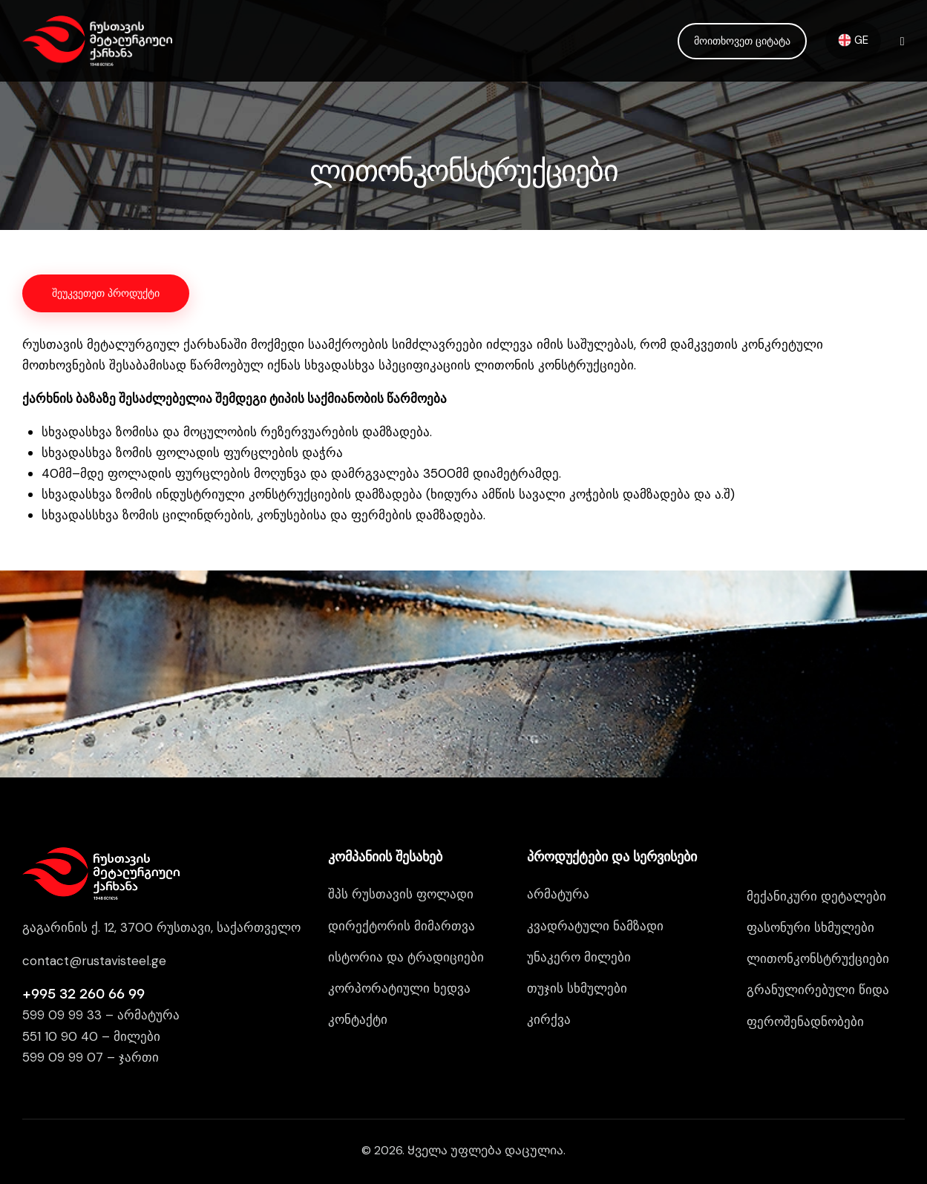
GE (853, 40)
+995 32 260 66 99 (83, 994)
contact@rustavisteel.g (90, 961)
